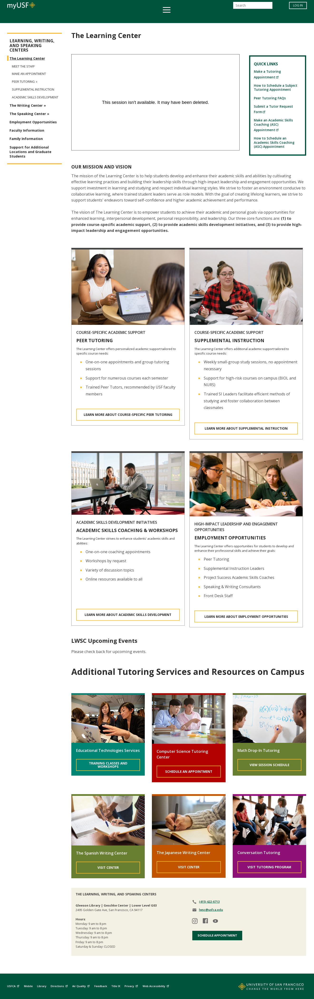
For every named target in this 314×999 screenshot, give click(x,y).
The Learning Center (27, 58)
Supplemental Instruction (33, 89)
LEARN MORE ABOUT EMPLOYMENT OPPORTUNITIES (246, 616)
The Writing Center (26, 105)
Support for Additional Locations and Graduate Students (30, 151)
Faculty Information (27, 130)
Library (41, 986)
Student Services (100, 17)
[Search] (252, 6)
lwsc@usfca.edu (211, 910)
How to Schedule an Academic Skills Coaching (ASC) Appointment (274, 142)
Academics (65, 17)
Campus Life (180, 17)
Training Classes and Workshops (108, 765)
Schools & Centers (241, 17)
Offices (207, 17)
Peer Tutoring (23, 82)
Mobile (28, 986)
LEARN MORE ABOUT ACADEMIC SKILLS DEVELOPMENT (128, 614)
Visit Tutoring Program (269, 867)
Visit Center (108, 867)
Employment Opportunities (33, 122)
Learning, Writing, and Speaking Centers (32, 45)
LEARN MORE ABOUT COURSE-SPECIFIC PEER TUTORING (128, 414)
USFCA (13, 985)
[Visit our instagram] (195, 921)
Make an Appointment (29, 74)
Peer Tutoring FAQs (270, 98)
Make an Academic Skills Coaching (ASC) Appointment (273, 125)
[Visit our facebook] (205, 921)
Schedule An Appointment (188, 771)
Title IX (115, 986)
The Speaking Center (28, 113)
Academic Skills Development (35, 97)
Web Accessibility (156, 985)
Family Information (26, 138)
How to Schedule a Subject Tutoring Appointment (275, 87)
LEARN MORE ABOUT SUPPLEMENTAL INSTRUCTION (246, 428)
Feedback (100, 986)
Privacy (132, 985)
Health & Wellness (143, 17)
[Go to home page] (266, 987)
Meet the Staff (23, 66)
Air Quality (81, 985)
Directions (60, 985)
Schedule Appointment (217, 935)
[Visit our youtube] (216, 921)
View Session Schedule (269, 765)
